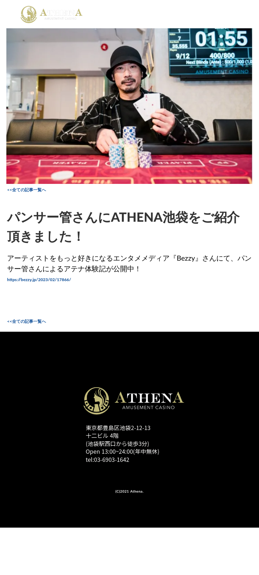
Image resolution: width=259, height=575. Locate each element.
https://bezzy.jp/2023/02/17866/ (39, 279)
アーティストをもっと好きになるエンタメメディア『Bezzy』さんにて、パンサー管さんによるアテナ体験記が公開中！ (129, 263)
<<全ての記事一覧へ (26, 189)
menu (246, 12)
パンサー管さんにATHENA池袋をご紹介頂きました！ (123, 226)
